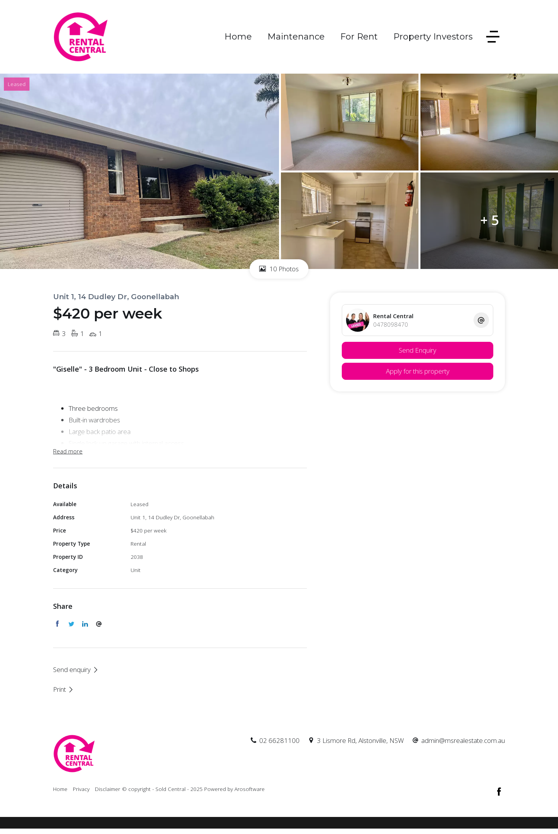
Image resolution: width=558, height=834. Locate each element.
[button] (63, 689)
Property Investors (433, 36)
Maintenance (296, 36)
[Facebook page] (499, 792)
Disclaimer (107, 789)
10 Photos (279, 268)
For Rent (359, 36)
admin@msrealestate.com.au (463, 740)
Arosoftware (249, 789)
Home (238, 36)
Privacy (81, 789)
